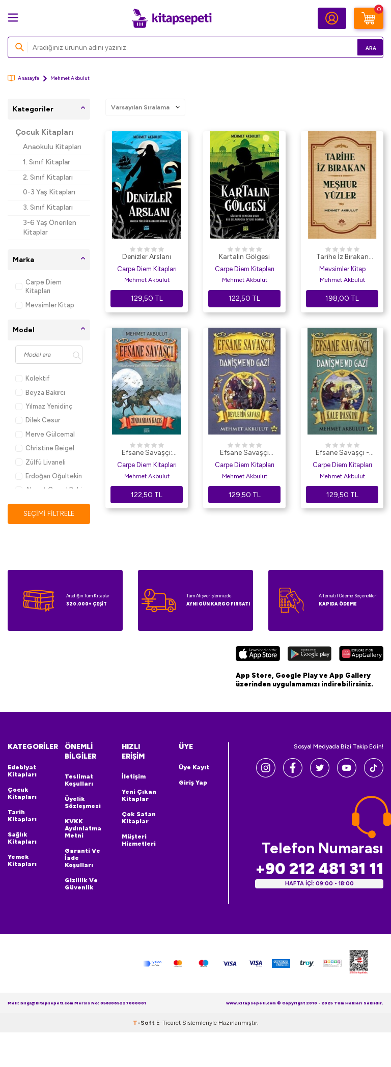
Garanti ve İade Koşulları (82, 859)
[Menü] (13, 17)
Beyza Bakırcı (40, 392)
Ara (361, 47)
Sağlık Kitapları (22, 838)
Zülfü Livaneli (40, 462)
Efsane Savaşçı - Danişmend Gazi (342, 453)
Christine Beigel (44, 448)
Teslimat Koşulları (79, 781)
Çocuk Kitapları (44, 132)
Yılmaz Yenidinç (43, 406)
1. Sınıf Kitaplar (46, 162)
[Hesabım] (332, 18)
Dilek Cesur (37, 420)
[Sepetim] (368, 18)
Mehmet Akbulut (147, 279)
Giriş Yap (193, 783)
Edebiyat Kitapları (22, 771)
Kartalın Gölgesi (244, 256)
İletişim (134, 777)
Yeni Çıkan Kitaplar (139, 796)
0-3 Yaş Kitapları (49, 192)
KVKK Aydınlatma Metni (83, 829)
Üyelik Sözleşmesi (83, 803)
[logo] (171, 18)
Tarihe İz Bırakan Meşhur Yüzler (342, 257)
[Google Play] (309, 655)
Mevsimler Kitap (44, 305)
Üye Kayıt (194, 767)
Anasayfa (23, 78)
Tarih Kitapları (22, 816)
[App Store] (258, 655)
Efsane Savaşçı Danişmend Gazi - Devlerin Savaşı (244, 453)
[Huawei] (361, 655)
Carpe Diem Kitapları (38, 286)
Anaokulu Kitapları (52, 146)
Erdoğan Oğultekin (48, 476)
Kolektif (32, 378)
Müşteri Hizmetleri (139, 841)
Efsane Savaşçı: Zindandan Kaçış (146, 453)
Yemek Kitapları (22, 861)
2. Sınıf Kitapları (48, 177)
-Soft (144, 1023)
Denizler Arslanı (146, 256)
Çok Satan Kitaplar (139, 819)
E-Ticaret (168, 1023)
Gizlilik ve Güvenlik (81, 885)
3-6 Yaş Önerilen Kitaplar (49, 227)
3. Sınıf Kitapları (48, 207)
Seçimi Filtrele (49, 513)
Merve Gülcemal (45, 434)
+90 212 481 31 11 (319, 868)
